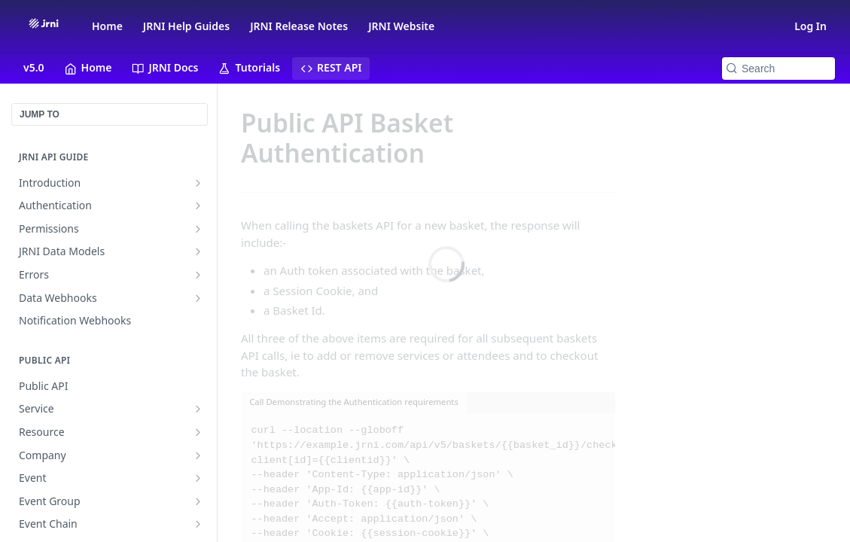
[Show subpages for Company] (198, 455)
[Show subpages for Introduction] (198, 183)
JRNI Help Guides (186, 26)
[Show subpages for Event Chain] (198, 524)
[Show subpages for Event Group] (198, 501)
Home (107, 26)
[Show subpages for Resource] (198, 432)
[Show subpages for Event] (198, 478)
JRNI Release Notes (299, 26)
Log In (810, 26)
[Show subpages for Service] (198, 409)
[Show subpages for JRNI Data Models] (198, 251)
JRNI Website (401, 26)
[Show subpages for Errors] (198, 275)
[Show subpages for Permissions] (198, 229)
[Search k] (778, 68)
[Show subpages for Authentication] (198, 205)
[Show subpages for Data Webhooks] (198, 298)
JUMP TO (39, 114)
